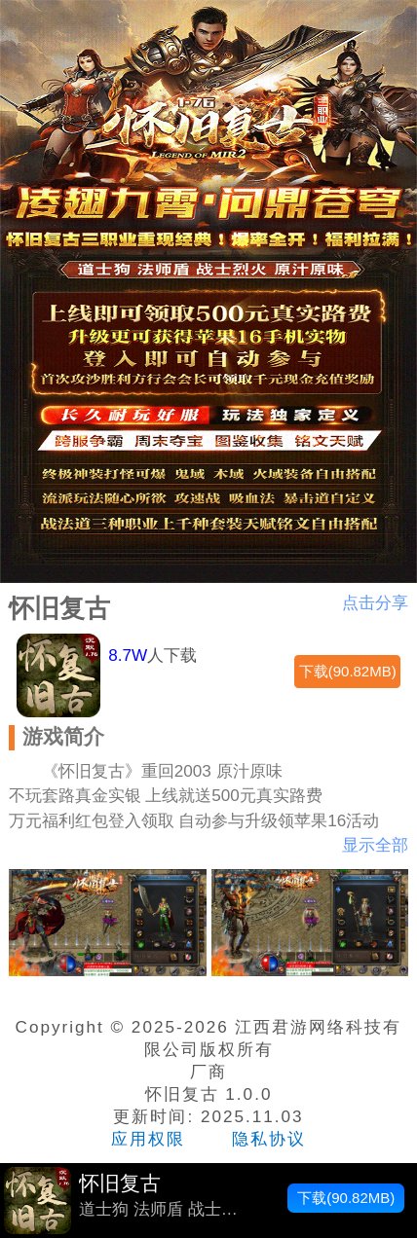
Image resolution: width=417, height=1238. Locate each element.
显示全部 (375, 845)
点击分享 (375, 603)
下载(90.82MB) (348, 671)
